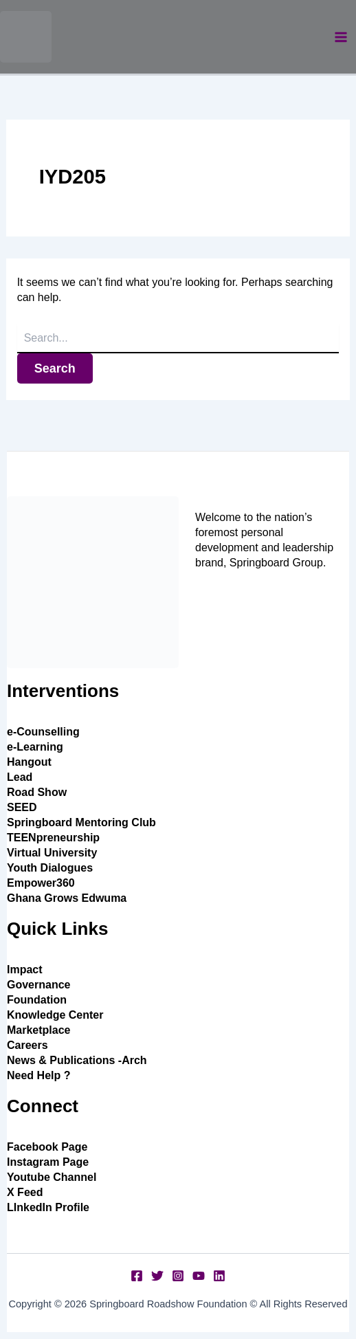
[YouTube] (198, 1276)
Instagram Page (48, 1162)
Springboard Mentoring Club (81, 822)
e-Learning (35, 747)
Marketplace (39, 1030)
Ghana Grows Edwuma (66, 898)
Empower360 (41, 883)
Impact (25, 969)
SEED (22, 807)
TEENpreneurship (53, 837)
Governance (38, 985)
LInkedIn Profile (48, 1207)
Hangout (29, 762)
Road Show (37, 792)
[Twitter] (157, 1276)
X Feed (25, 1192)
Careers (27, 1045)
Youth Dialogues (50, 868)
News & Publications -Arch (77, 1060)
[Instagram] (178, 1276)
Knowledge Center (55, 1015)
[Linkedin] (219, 1276)
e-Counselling (43, 732)
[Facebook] (137, 1276)
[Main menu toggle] (341, 37)
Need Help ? (38, 1075)
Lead (19, 777)
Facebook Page (47, 1147)
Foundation (37, 1000)
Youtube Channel (51, 1177)
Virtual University (52, 853)
